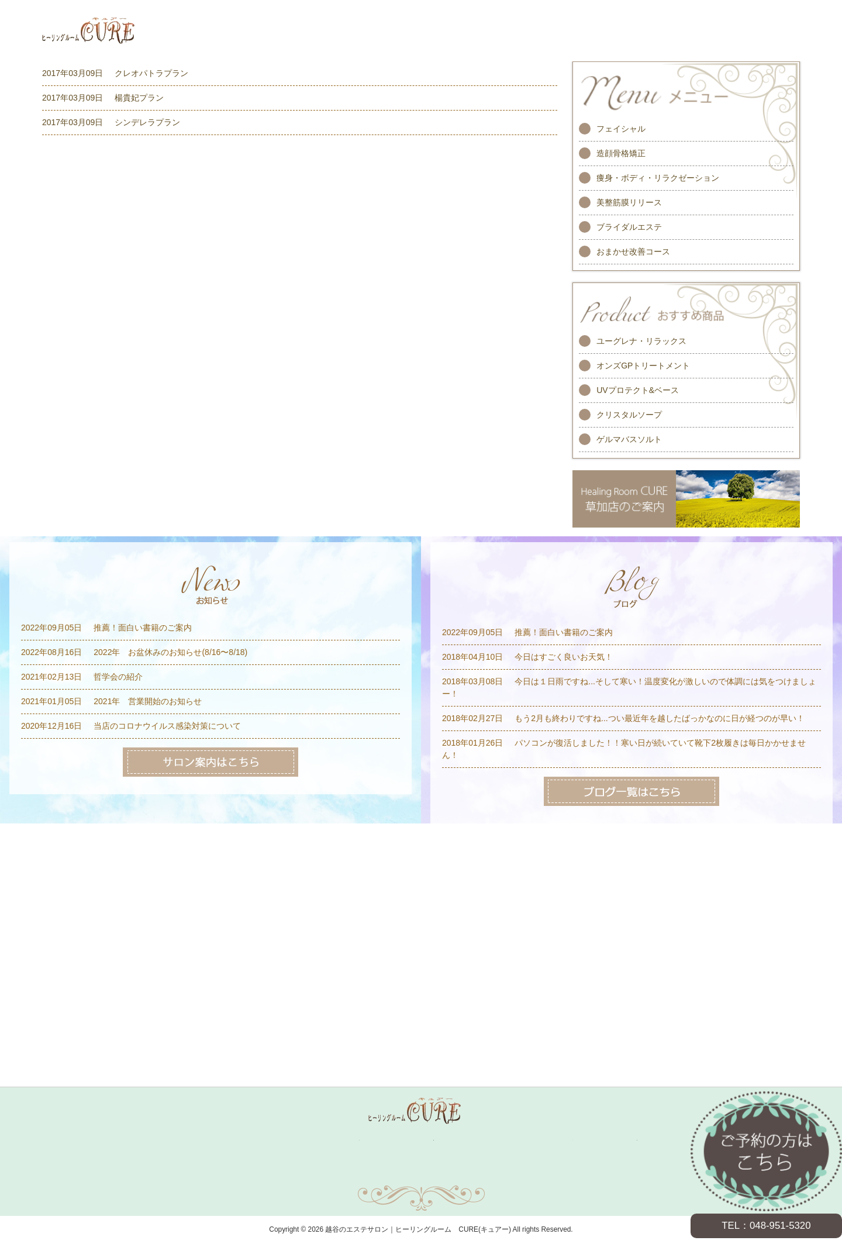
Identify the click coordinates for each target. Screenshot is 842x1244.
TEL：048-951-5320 (766, 1225)
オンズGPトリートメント (643, 365)
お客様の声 (483, 1140)
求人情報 (553, 1140)
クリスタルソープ (629, 414)
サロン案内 (618, 1140)
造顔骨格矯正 (621, 153)
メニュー (270, 1140)
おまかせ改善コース (633, 251)
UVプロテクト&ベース (637, 390)
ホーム (217, 1140)
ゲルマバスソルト (629, 439)
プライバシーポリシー (536, 1173)
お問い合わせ (305, 1173)
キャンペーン (336, 1140)
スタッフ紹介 (409, 1140)
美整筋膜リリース (629, 202)
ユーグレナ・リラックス (641, 341)
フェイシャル (621, 128)
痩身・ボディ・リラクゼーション (657, 177)
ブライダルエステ (629, 227)
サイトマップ (421, 1173)
